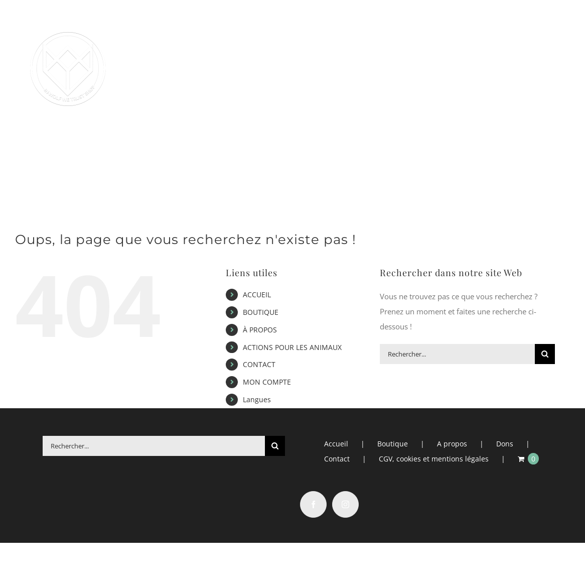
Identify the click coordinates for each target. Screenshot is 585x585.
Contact (337, 458)
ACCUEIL (257, 294)
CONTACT (259, 364)
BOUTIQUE (260, 312)
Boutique (392, 443)
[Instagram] (345, 504)
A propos (452, 443)
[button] (539, 144)
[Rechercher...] (457, 354)
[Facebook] (313, 504)
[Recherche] (545, 354)
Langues (257, 399)
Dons (504, 443)
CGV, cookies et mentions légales (434, 458)
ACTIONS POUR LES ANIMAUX (292, 347)
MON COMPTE (267, 382)
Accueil (336, 443)
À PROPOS (260, 329)
